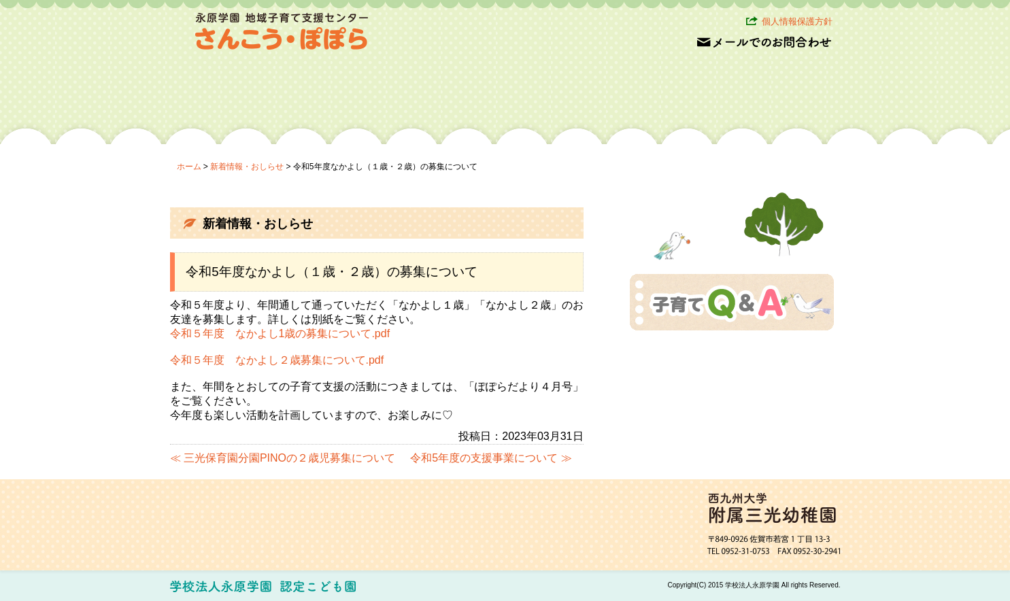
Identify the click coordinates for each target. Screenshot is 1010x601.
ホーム (189, 166)
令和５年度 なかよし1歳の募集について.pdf (280, 333)
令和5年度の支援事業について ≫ (490, 458)
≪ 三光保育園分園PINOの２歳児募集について (283, 458)
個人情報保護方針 (797, 21)
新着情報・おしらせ (247, 166)
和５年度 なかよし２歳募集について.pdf (282, 360)
